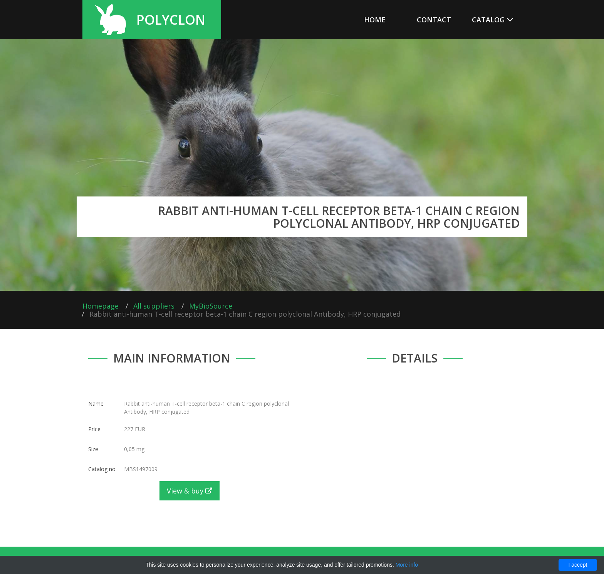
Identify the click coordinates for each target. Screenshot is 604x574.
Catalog (492, 19)
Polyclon (170, 20)
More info (407, 565)
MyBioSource (210, 305)
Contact (434, 19)
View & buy (189, 490)
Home (375, 19)
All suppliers (153, 305)
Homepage (100, 305)
